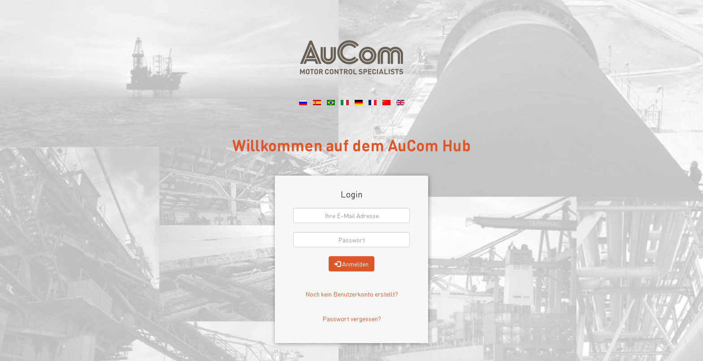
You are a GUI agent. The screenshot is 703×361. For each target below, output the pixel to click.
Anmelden (351, 264)
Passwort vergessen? (351, 318)
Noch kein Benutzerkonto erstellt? (351, 294)
